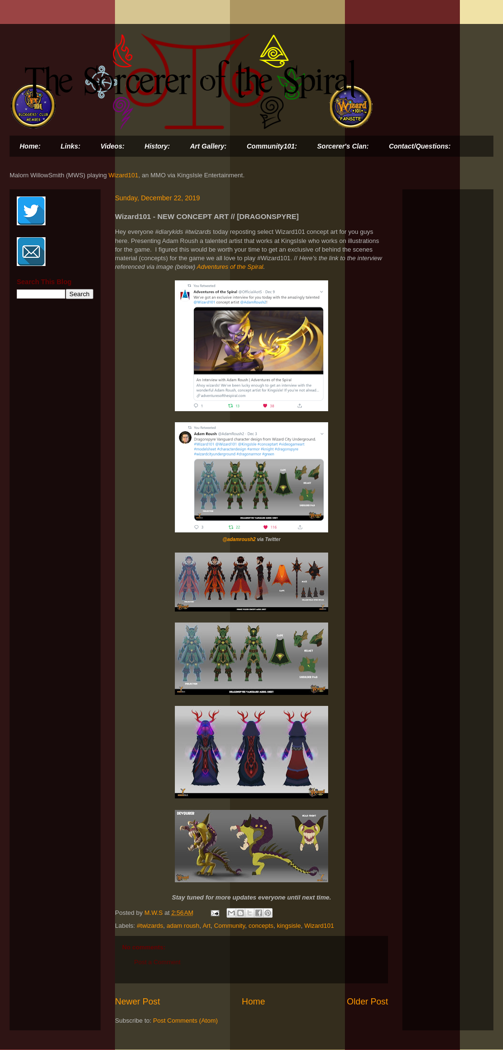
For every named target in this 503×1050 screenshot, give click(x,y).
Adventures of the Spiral (230, 266)
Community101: (272, 146)
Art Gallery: (208, 146)
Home (253, 1001)
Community (229, 925)
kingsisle (289, 925)
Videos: (113, 146)
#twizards (150, 925)
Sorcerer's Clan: (343, 146)
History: (157, 146)
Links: (70, 146)
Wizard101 (123, 175)
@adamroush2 (238, 539)
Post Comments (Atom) (185, 1020)
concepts (261, 925)
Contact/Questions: (420, 146)
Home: (30, 146)
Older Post (367, 1001)
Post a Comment (157, 962)
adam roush (183, 925)
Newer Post (137, 1001)
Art (207, 925)
